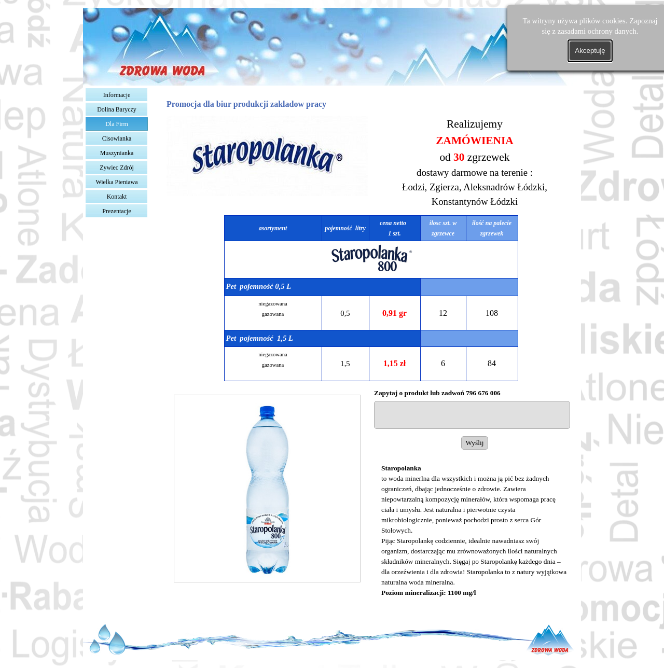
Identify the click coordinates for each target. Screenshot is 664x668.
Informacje (117, 95)
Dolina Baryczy (116, 109)
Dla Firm (116, 124)
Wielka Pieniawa (116, 182)
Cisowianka (117, 138)
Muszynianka (117, 153)
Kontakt (117, 196)
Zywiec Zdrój (117, 167)
